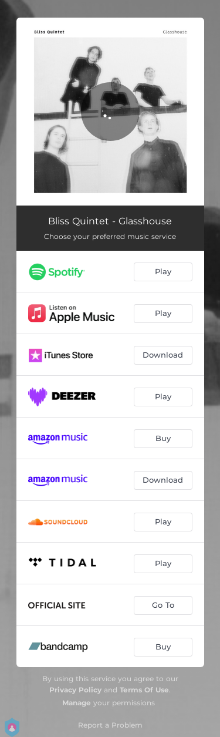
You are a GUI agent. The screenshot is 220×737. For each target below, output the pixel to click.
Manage (76, 702)
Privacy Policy (75, 689)
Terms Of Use (144, 689)
